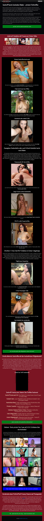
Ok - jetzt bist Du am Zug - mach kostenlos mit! (22, 513)
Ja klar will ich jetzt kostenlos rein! (22, 26)
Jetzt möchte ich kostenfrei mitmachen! (22, 422)
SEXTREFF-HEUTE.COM (23, 518)
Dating (23, 498)
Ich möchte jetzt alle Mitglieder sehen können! (22, 351)
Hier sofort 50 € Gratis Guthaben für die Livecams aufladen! (22, 489)
